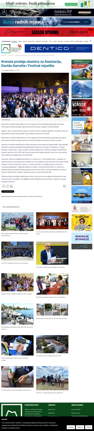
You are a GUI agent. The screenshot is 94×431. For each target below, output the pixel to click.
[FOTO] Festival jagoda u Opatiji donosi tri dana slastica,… (51, 297)
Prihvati (88, 427)
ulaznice (25, 196)
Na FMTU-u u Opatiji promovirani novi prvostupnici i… (15, 263)
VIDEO (55, 41)
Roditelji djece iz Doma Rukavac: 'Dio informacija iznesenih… (52, 318)
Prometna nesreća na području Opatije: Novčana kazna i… (16, 390)
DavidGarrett (38, 196)
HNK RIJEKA (31, 41)
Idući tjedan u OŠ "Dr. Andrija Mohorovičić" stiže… (49, 356)
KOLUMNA (45, 41)
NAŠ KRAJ (60, 41)
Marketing (51, 413)
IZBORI (20, 41)
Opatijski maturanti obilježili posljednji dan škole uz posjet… (16, 294)
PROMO (86, 41)
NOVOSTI (14, 41)
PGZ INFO (67, 41)
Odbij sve (80, 427)
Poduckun (4, 55)
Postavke (71, 427)
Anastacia (31, 196)
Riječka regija (75, 413)
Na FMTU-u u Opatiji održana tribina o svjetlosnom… (50, 393)
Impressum (51, 409)
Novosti (11, 55)
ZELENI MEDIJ (79, 41)
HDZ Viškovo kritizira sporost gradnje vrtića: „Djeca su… (50, 267)
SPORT (25, 41)
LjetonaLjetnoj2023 (7, 196)
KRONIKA (38, 41)
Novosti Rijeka (75, 409)
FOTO (50, 41)
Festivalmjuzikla (18, 196)
